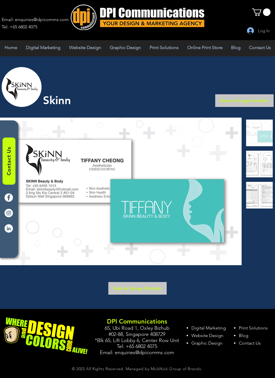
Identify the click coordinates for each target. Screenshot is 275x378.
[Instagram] (8, 213)
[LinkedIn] (8, 228)
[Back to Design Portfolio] (244, 100)
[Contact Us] (9, 161)
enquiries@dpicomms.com (42, 19)
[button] (261, 12)
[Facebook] (8, 197)
